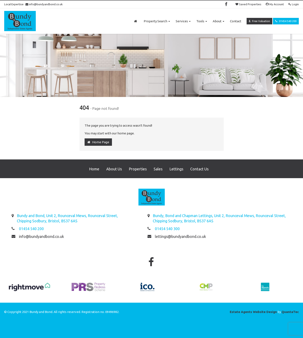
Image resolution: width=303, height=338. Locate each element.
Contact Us (199, 169)
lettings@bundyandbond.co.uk (180, 236)
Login (293, 4)
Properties (138, 169)
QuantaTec (290, 312)
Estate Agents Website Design (253, 312)
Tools (201, 21)
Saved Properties (248, 4)
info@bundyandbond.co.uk (44, 4)
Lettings (176, 169)
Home (94, 169)
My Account (275, 4)
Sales (158, 169)
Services (183, 21)
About (218, 21)
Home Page (98, 142)
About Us (114, 169)
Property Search (157, 21)
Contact (235, 21)
